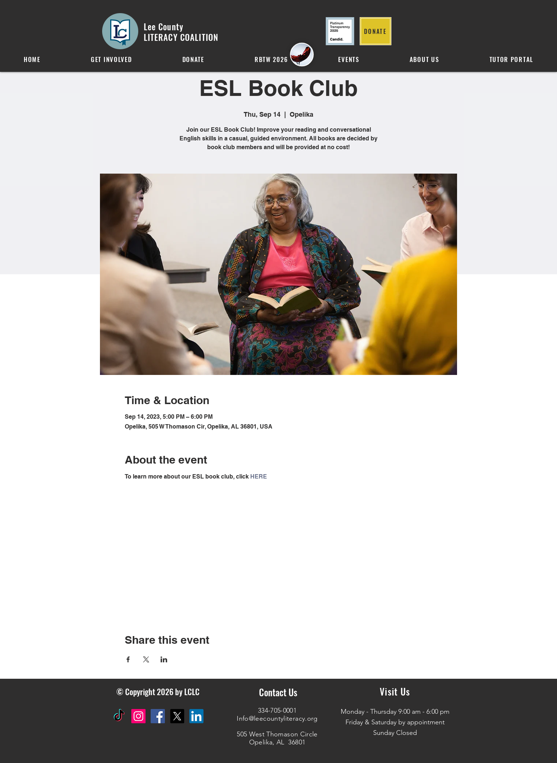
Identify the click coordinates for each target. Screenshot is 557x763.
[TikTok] (119, 716)
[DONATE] (375, 31)
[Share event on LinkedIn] (163, 659)
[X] (177, 716)
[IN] (196, 716)
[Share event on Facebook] (128, 659)
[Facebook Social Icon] (158, 716)
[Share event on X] (146, 659)
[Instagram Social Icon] (138, 716)
